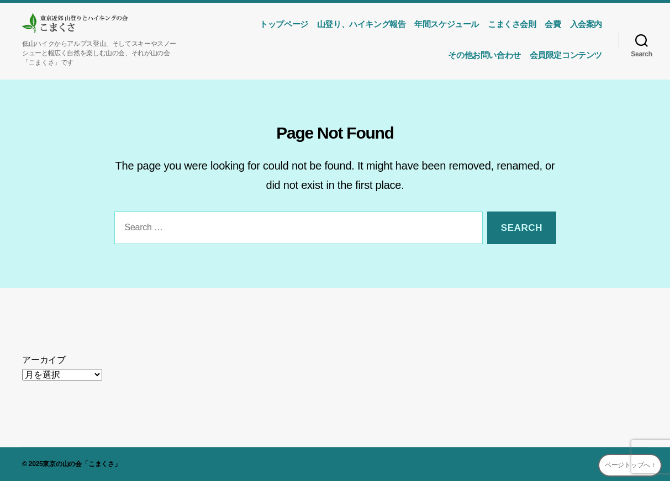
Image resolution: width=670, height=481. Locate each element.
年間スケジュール (446, 24)
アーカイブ (44, 359)
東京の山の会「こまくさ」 (81, 464)
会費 (553, 24)
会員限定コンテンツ (566, 55)
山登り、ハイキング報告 (361, 24)
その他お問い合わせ (484, 55)
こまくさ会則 (512, 24)
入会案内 (586, 24)
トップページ (284, 24)
